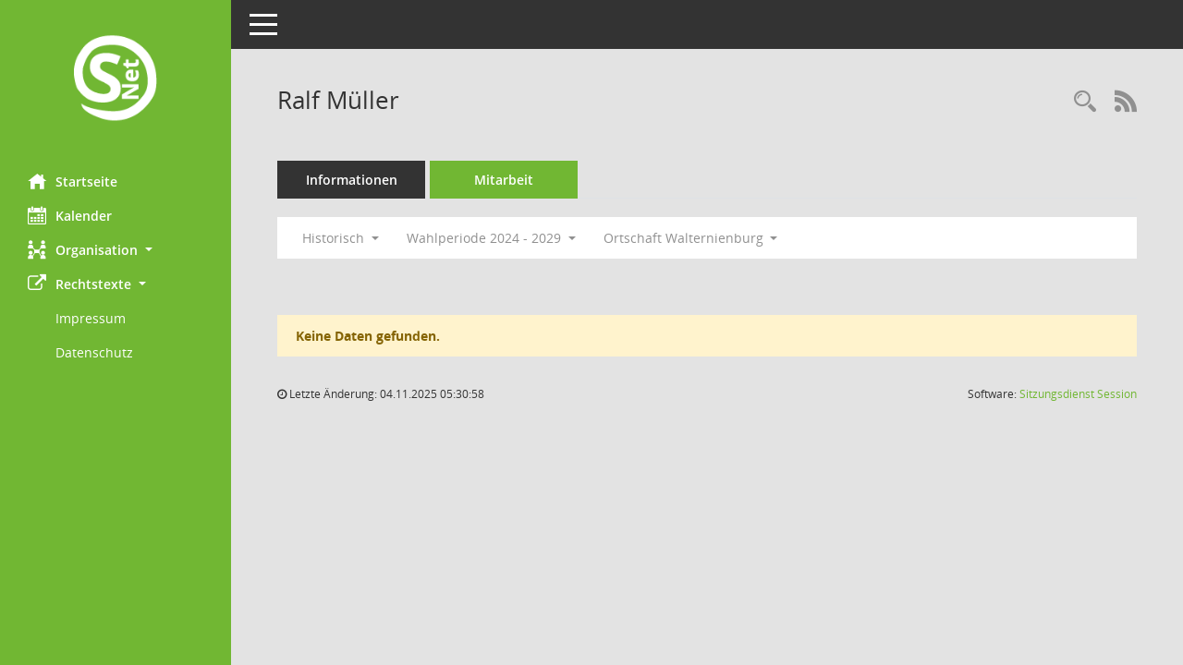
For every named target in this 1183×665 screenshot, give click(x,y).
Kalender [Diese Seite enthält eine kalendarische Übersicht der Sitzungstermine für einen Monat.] (70, 215)
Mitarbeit (503, 179)
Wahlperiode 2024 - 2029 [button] (491, 238)
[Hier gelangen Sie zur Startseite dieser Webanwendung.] (115, 79)
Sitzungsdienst (1078, 394)
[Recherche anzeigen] (1085, 102)
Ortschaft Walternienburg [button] (691, 238)
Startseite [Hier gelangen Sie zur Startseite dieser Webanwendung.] (72, 181)
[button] (115, 250)
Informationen (351, 179)
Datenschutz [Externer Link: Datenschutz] (94, 352)
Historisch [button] (340, 238)
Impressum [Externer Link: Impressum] (90, 318)
